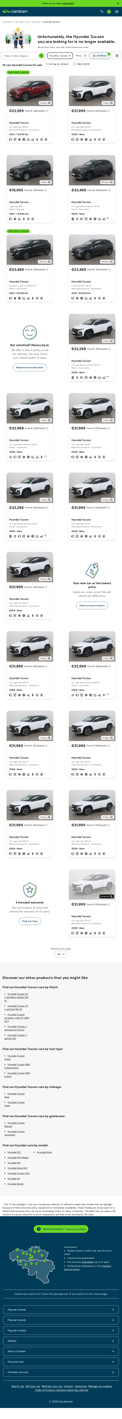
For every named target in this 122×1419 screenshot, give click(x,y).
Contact (68, 1388)
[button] (69, 56)
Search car (17, 1388)
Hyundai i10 (14, 1180)
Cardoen (7, 21)
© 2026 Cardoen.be (61, 1403)
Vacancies (81, 1388)
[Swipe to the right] (85, 55)
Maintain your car (52, 1388)
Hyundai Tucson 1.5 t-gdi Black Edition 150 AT (16, 999)
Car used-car (22, 21)
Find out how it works (92, 607)
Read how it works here (29, 369)
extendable (88, 1264)
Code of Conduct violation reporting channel (61, 1392)
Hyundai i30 (14, 1164)
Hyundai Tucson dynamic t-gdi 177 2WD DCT (16, 1020)
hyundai (36, 21)
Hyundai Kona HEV (17, 1170)
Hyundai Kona (44, 1154)
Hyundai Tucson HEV (19, 1175)
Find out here (30, 923)
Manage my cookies (100, 1388)
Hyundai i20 (14, 1154)
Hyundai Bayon (16, 1185)
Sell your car (32, 1388)
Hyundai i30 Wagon (18, 1159)
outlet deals (68, 3)
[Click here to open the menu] (116, 11)
